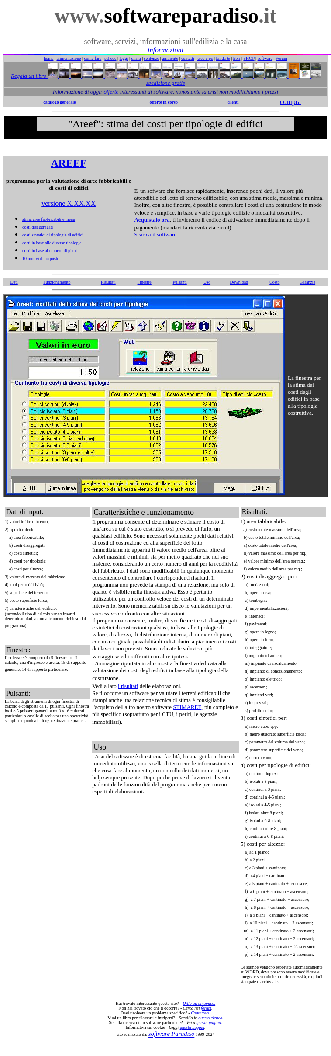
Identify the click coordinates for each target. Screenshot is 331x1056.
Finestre (145, 282)
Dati (14, 282)
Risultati (108, 282)
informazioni (165, 50)
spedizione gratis (165, 83)
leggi (124, 58)
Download (239, 282)
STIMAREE (187, 707)
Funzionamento (56, 282)
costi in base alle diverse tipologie (52, 242)
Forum (281, 58)
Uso (206, 282)
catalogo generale (59, 102)
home (48, 58)
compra (290, 101)
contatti (187, 58)
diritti (136, 58)
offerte (110, 91)
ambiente (170, 58)
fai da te (223, 58)
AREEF (68, 163)
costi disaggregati (37, 227)
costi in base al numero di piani (49, 250)
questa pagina (209, 1022)
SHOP (248, 58)
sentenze (151, 58)
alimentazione (68, 58)
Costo (274, 282)
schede (110, 58)
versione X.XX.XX (68, 203)
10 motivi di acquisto (40, 258)
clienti (232, 102)
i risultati (128, 686)
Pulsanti (180, 282)
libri (237, 58)
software (265, 58)
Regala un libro (29, 76)
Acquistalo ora (151, 219)
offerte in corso (164, 102)
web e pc (205, 58)
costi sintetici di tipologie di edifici (52, 235)
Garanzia (307, 282)
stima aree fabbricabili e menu (48, 219)
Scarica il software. (156, 234)
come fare (93, 58)
